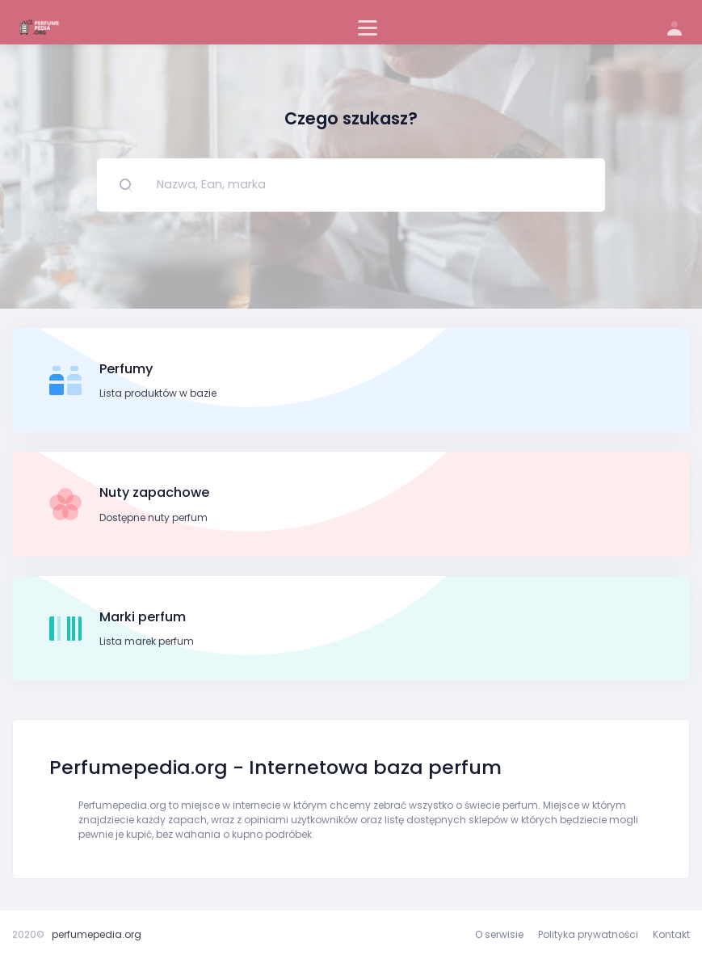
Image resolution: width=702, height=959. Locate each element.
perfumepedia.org (96, 934)
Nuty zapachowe (154, 492)
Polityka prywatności (588, 934)
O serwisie (499, 934)
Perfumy (126, 369)
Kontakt (671, 934)
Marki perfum (142, 617)
